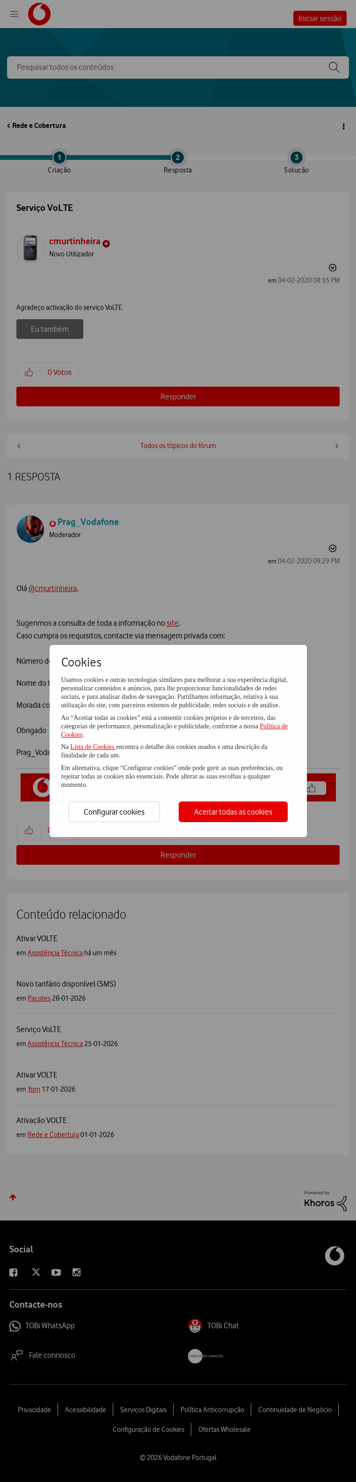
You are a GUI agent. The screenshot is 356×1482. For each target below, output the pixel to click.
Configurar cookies (114, 811)
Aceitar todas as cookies (233, 811)
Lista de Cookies (93, 746)
